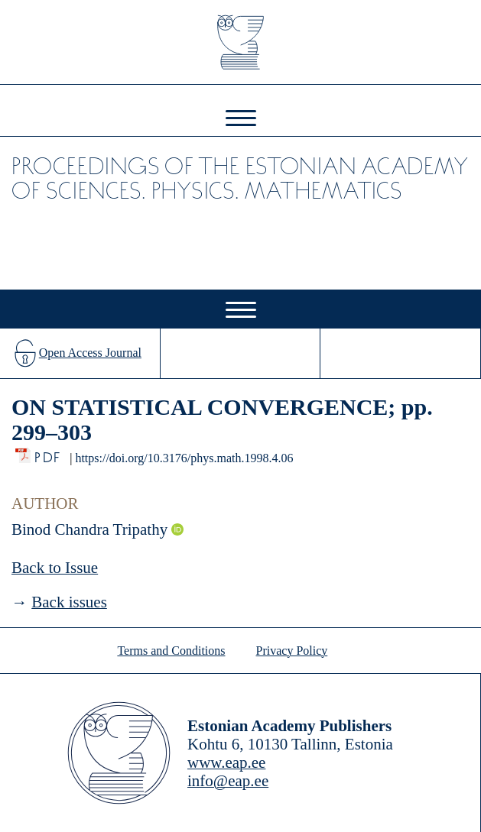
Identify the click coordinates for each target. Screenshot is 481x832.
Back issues (69, 602)
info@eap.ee (227, 781)
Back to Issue (54, 567)
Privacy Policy (292, 650)
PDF (48, 453)
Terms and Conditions (171, 650)
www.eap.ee (226, 762)
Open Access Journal (90, 352)
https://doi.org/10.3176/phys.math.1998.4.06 (184, 458)
